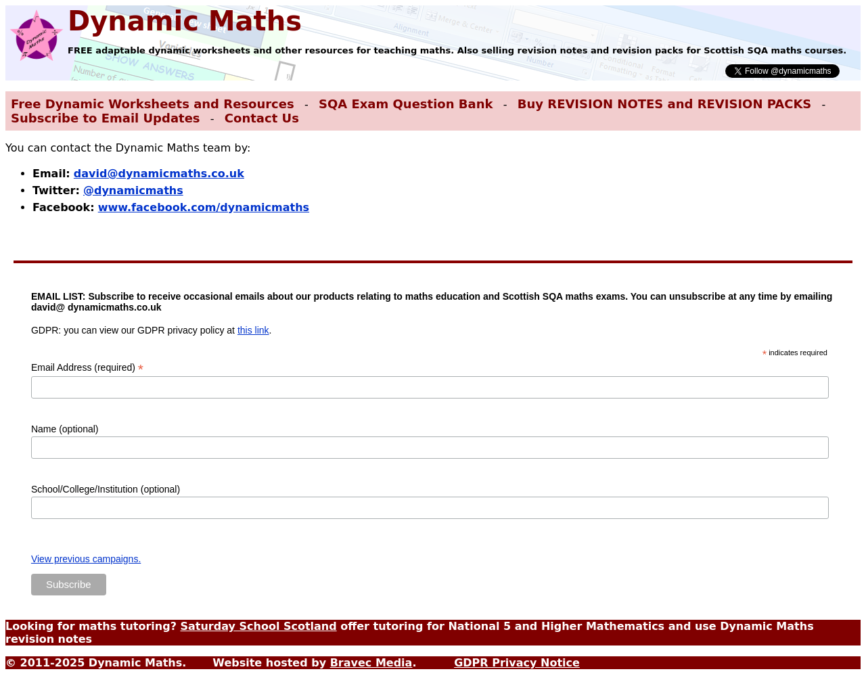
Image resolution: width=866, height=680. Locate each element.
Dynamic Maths (185, 21)
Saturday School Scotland (258, 626)
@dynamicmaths (133, 190)
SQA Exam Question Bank (406, 104)
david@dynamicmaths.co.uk (159, 173)
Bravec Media (371, 662)
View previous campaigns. (86, 558)
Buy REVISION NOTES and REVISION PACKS (665, 104)
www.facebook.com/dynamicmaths (203, 207)
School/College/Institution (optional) (105, 489)
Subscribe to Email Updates (105, 118)
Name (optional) (65, 429)
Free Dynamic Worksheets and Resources (152, 104)
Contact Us (262, 118)
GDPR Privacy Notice (517, 662)
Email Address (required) (87, 367)
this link (253, 330)
